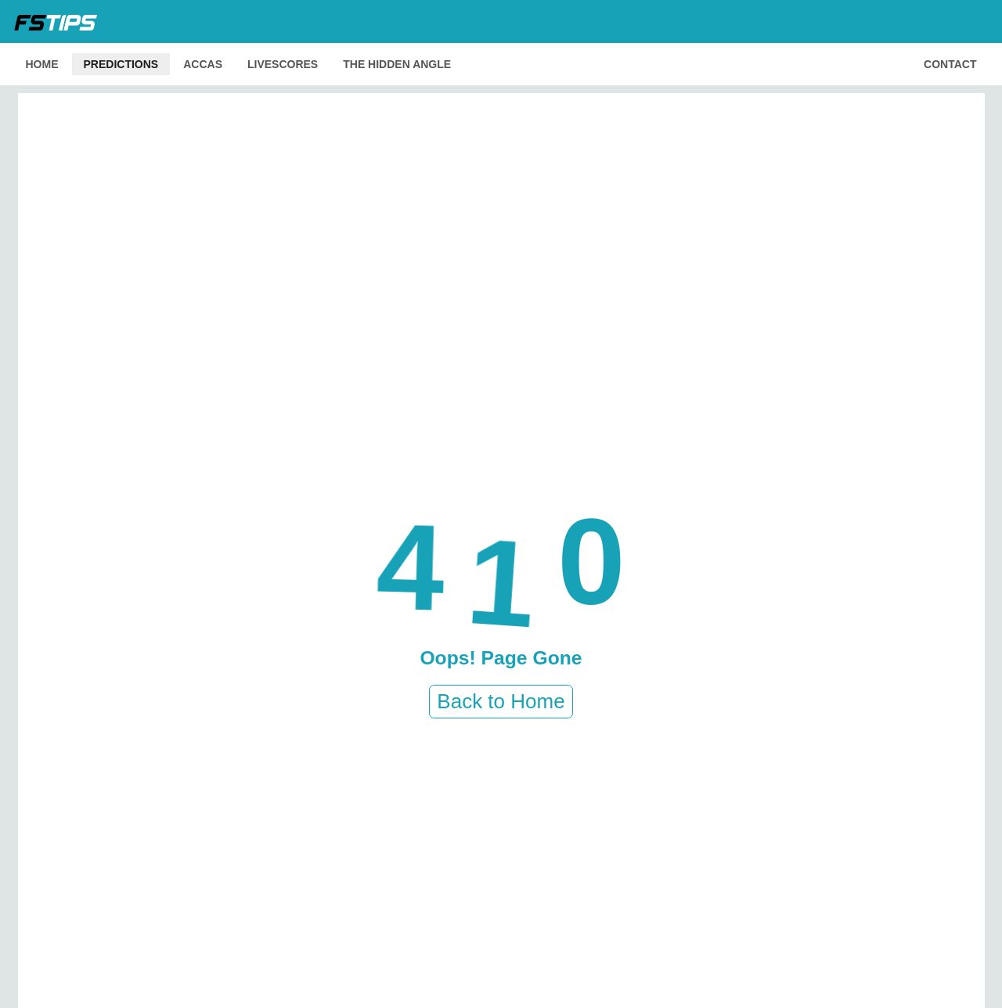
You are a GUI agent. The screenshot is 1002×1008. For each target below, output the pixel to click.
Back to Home (500, 701)
